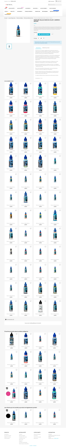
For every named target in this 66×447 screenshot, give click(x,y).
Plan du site (21, 439)
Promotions (6, 434)
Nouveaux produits (7, 435)
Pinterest (44, 38)
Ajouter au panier (44, 34)
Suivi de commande (37, 434)
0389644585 (13, 1)
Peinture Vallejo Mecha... (11, 96)
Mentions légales (22, 435)
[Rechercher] (55, 5)
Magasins (20, 441)
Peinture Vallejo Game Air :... (40, 313)
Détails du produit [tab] (45, 47)
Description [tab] (38, 47)
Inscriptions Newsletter (23, 442)
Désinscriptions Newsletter (24, 443)
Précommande (7, 438)
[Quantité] (35, 34)
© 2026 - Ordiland (33, 445)
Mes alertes (36, 438)
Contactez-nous (22, 438)
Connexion (36, 435)
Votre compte (37, 432)
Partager (38, 38)
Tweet (41, 38)
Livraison (20, 434)
